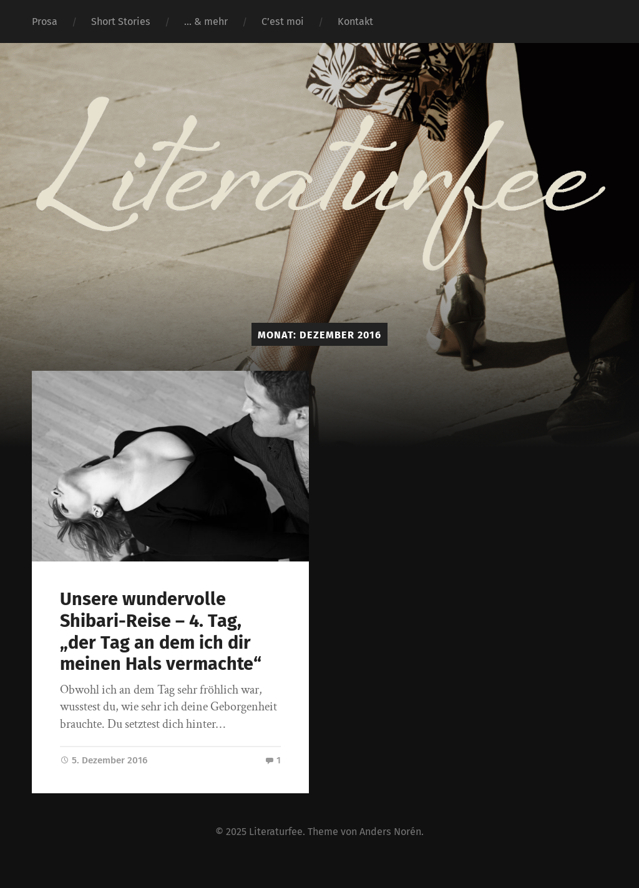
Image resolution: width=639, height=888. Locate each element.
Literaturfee (276, 832)
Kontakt (355, 21)
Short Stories (120, 21)
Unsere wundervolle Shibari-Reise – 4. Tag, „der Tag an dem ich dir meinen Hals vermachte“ (160, 631)
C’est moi (282, 21)
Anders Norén (390, 832)
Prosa (44, 21)
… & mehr (206, 21)
